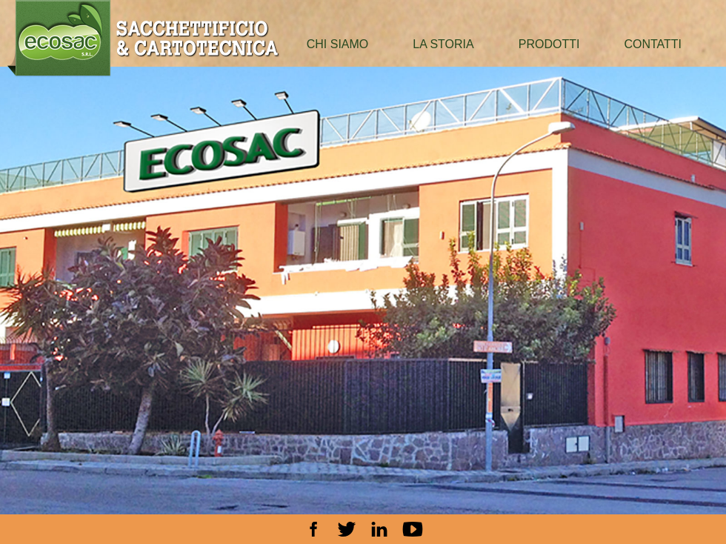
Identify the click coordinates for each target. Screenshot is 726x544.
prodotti (549, 44)
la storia (443, 44)
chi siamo (338, 44)
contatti (653, 44)
